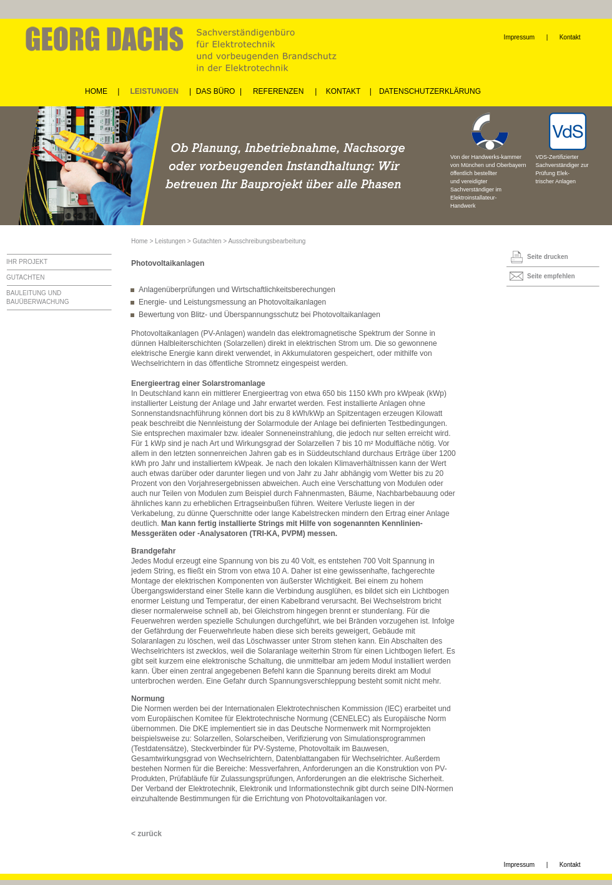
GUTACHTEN (25, 277)
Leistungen (170, 241)
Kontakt (570, 37)
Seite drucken (547, 256)
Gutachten (206, 241)
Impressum (519, 37)
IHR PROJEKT (26, 261)
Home (139, 241)
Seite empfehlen (551, 276)
